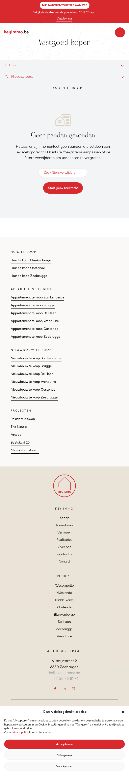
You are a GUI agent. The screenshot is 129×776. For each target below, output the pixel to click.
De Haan (64, 622)
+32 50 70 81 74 (64, 678)
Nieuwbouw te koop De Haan (32, 374)
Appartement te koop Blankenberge (37, 297)
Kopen (64, 518)
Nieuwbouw (64, 525)
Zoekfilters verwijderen (63, 172)
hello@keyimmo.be (64, 672)
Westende (64, 593)
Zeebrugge (64, 629)
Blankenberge (64, 614)
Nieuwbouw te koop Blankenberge (36, 358)
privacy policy (20, 732)
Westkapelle (64, 585)
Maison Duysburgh (25, 450)
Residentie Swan (23, 419)
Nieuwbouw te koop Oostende (33, 389)
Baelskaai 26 (20, 442)
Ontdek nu (64, 18)
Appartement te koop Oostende (34, 329)
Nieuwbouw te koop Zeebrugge (34, 397)
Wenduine (64, 636)
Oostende (64, 607)
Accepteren (64, 744)
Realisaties (64, 540)
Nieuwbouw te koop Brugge (31, 366)
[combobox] (64, 77)
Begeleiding (64, 554)
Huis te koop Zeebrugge (29, 276)
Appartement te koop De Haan (33, 313)
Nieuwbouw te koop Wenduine (33, 382)
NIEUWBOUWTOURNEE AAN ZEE (64, 5)
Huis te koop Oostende (28, 268)
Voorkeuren (64, 766)
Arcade (16, 434)
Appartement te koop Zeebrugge (35, 336)
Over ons (64, 547)
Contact (64, 561)
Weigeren (64, 755)
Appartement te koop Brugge (33, 305)
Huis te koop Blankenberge (31, 260)
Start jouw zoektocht (63, 188)
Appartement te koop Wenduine (35, 321)
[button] (123, 712)
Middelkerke (64, 600)
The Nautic (19, 427)
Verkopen (64, 532)
